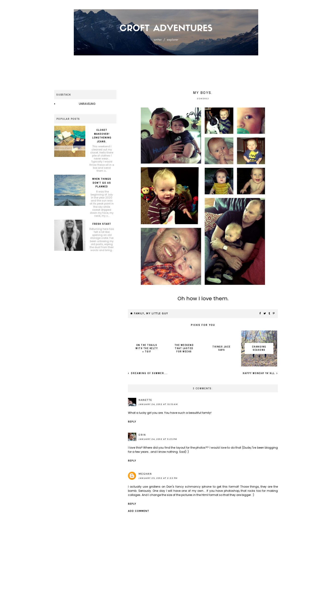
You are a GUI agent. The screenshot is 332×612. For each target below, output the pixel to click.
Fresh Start (101, 223)
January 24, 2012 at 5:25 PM (158, 439)
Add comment (138, 511)
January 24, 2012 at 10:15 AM (158, 404)
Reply (132, 421)
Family (139, 313)
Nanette (145, 400)
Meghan (145, 473)
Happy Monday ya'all (259, 373)
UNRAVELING (87, 104)
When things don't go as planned (101, 182)
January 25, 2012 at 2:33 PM (158, 478)
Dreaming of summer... (149, 373)
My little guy (157, 313)
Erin (142, 434)
